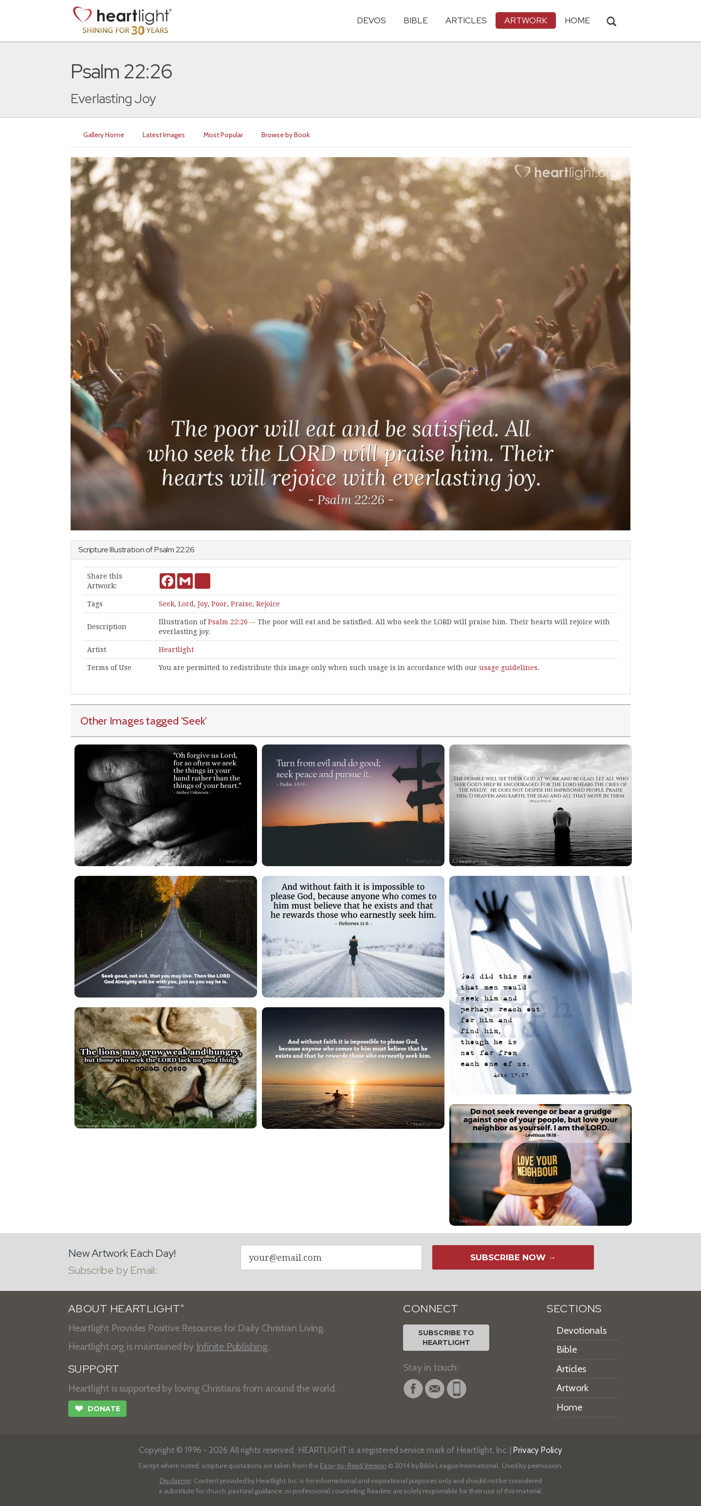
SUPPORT (93, 1369)
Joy (202, 604)
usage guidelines (508, 667)
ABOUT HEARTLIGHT (126, 1309)
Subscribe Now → (513, 1257)
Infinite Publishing (232, 1346)
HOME (577, 20)
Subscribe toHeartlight (446, 1337)
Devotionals (581, 1330)
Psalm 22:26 (228, 622)
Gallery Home (103, 134)
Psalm (164, 549)
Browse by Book (285, 134)
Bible (416, 20)
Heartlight (176, 649)
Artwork (525, 20)
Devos (371, 20)
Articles (466, 20)
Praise (241, 604)
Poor (219, 604)
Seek (166, 604)
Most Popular (223, 134)
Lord (186, 604)
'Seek (193, 720)
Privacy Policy (537, 1450)
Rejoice (268, 604)
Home (569, 1407)
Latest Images (164, 134)
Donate (97, 1409)
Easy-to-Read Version (353, 1465)
